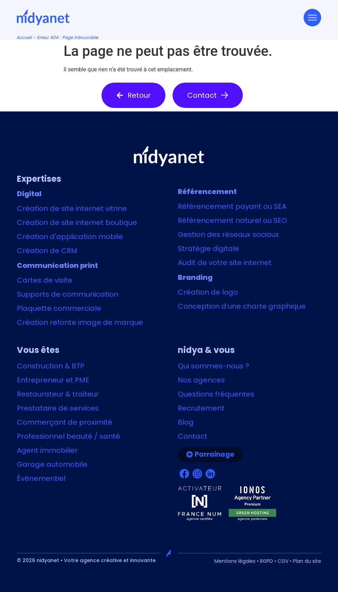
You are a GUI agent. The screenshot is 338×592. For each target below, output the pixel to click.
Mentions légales (234, 561)
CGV (283, 561)
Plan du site (307, 561)
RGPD (266, 561)
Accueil (24, 37)
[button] (133, 95)
